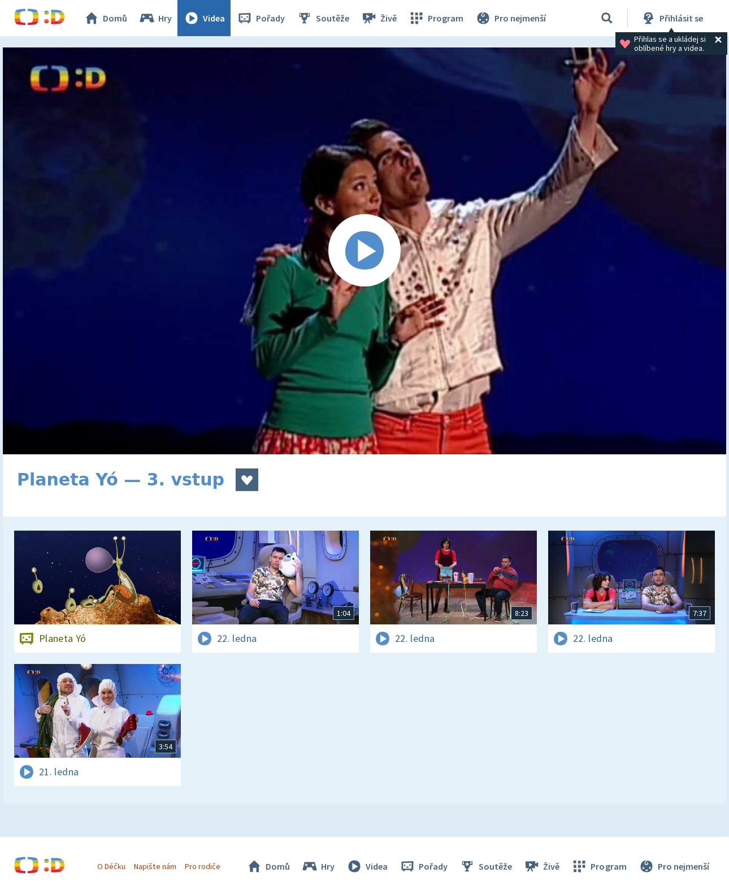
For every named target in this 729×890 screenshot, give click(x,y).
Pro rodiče (202, 866)
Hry (155, 18)
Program (435, 18)
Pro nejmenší (510, 18)
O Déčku (111, 866)
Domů (105, 18)
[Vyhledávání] (607, 18)
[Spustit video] (364, 250)
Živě (379, 18)
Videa (204, 18)
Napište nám (155, 866)
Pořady (260, 18)
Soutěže (322, 18)
